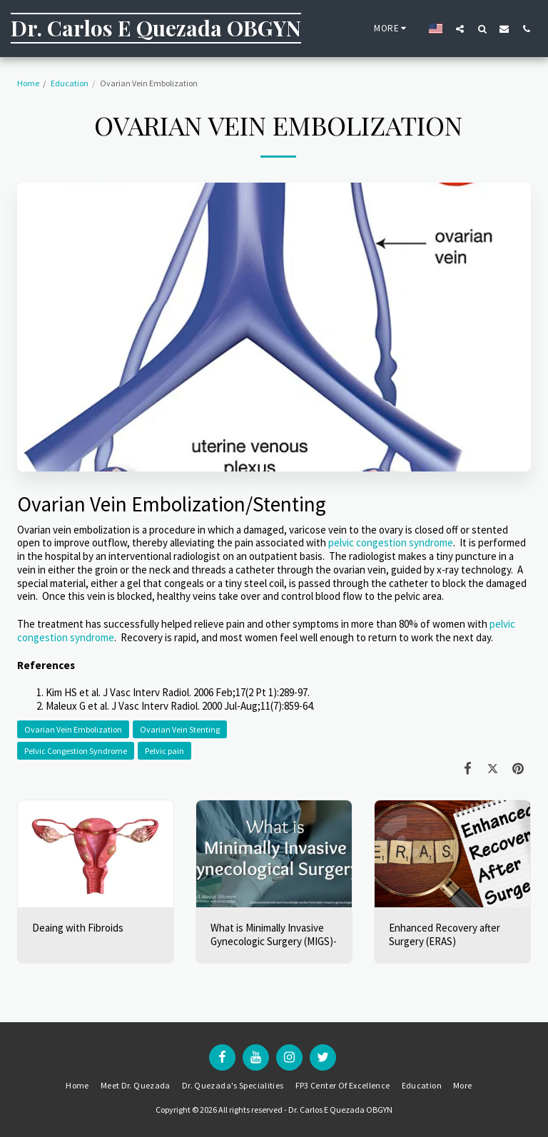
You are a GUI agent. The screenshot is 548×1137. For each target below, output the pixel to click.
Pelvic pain (164, 750)
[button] (460, 29)
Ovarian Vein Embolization (73, 729)
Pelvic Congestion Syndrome (75, 750)
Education (69, 83)
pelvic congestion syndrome (390, 542)
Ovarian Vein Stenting (180, 729)
